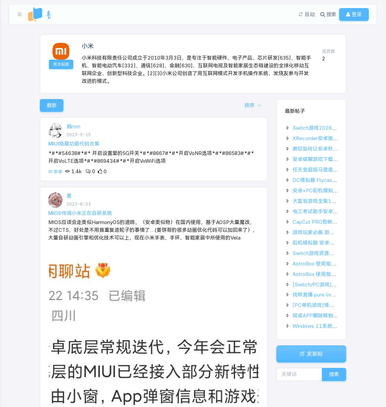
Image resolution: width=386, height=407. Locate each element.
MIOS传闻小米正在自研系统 (80, 213)
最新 (52, 105)
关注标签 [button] (61, 64)
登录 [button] (354, 14)
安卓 (55, 171)
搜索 (334, 374)
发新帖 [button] (311, 353)
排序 (250, 105)
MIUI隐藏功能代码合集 (74, 143)
